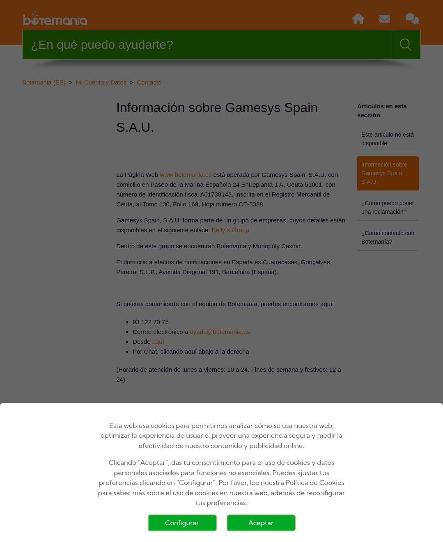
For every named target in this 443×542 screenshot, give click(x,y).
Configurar (182, 523)
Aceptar (261, 523)
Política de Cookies (315, 482)
